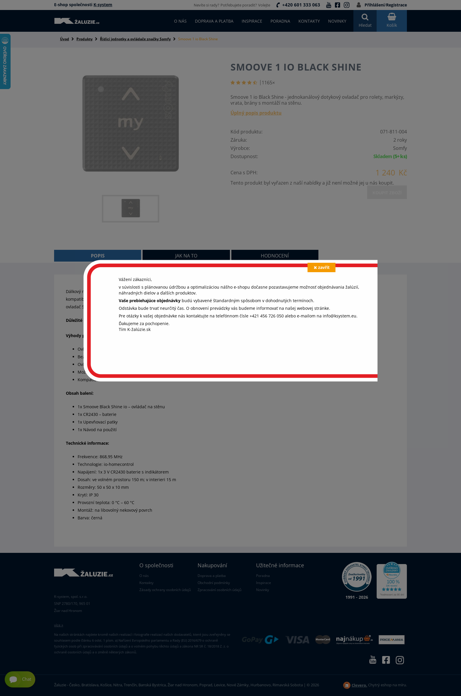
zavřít (322, 267)
